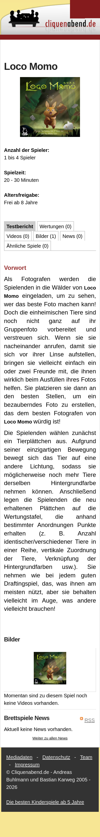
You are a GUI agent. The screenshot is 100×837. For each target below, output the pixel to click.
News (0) (72, 236)
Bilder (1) (46, 236)
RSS (89, 720)
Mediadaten (19, 757)
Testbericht (19, 226)
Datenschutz (56, 757)
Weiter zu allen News (50, 738)
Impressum (27, 764)
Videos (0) (17, 236)
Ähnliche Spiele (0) (27, 246)
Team (86, 757)
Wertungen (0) (55, 226)
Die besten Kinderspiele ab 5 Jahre (45, 802)
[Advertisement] (50, 49)
